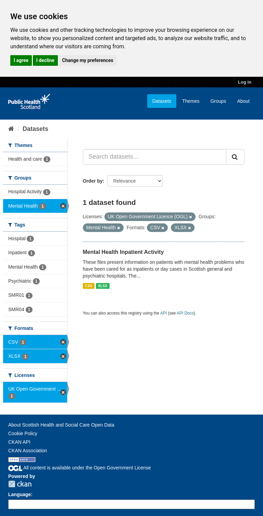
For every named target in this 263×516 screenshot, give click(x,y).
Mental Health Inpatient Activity (123, 252)
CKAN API (19, 442)
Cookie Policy (22, 433)
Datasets (161, 101)
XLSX (102, 286)
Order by (93, 181)
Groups (218, 101)
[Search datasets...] (155, 157)
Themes (191, 101)
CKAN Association (27, 450)
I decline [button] (45, 60)
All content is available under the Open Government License (79, 467)
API (163, 313)
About (243, 101)
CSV (88, 286)
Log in (244, 82)
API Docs (185, 313)
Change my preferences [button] (87, 60)
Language (19, 494)
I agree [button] (21, 60)
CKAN (20, 484)
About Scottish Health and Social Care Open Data (61, 425)
